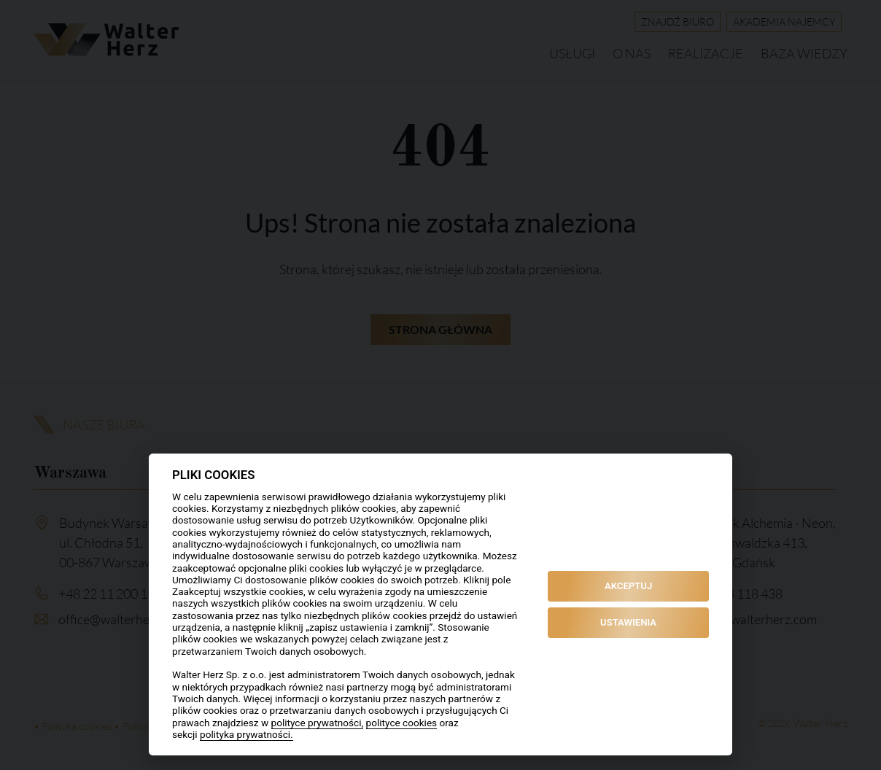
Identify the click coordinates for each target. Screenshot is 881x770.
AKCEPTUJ (628, 585)
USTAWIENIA (628, 622)
